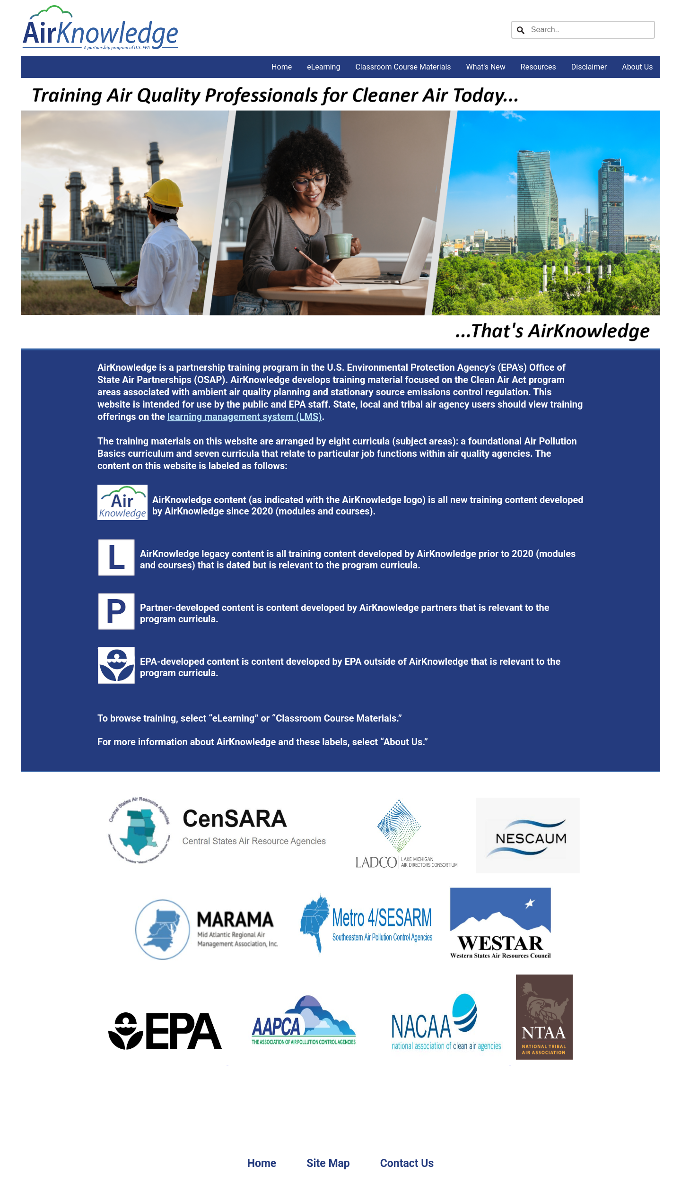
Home (281, 66)
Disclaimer (589, 66)
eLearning (323, 66)
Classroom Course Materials (403, 66)
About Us (637, 66)
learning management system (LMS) (244, 416)
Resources (538, 66)
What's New (486, 66)
